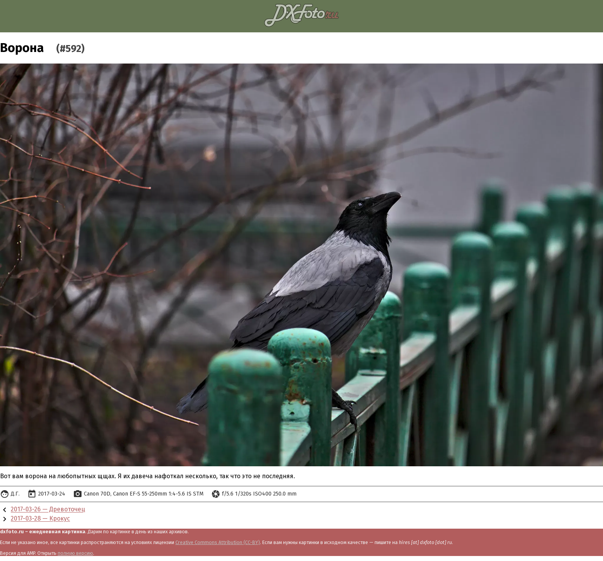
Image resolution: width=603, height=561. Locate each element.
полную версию (75, 553)
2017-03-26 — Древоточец (48, 509)
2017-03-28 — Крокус (40, 518)
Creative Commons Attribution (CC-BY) (217, 542)
